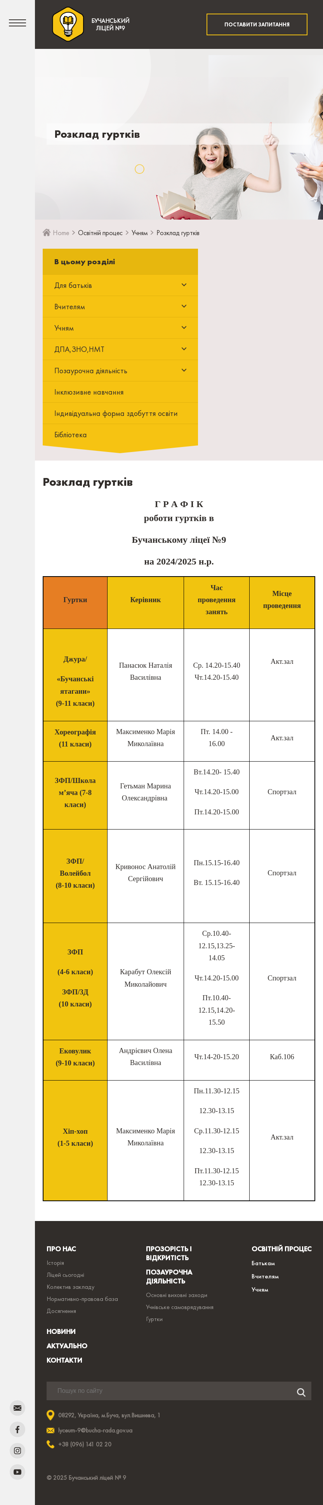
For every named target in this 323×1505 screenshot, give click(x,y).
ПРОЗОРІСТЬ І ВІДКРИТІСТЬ (169, 1253)
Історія (55, 1263)
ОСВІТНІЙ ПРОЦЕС (281, 1248)
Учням (140, 232)
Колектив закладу (70, 1287)
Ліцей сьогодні (65, 1275)
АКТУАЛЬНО (67, 1345)
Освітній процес (100, 232)
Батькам (263, 1263)
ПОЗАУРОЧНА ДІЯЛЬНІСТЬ (169, 1276)
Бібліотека (70, 435)
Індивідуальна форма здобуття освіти (116, 413)
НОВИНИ (61, 1331)
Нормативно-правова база (82, 1299)
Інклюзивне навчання (89, 392)
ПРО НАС (61, 1248)
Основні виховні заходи (176, 1295)
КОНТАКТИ (64, 1360)
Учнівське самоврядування (180, 1307)
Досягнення (61, 1311)
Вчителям (265, 1276)
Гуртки (154, 1319)
